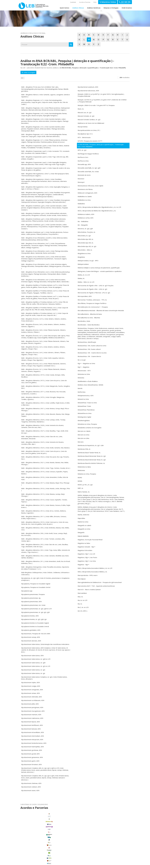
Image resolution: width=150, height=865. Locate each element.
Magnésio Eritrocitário (85, 550)
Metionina (81, 378)
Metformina (81, 392)
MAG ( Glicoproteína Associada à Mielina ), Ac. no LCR (95, 568)
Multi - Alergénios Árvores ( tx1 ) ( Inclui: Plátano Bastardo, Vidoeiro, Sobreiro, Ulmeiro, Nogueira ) (43, 370)
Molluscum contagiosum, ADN (87, 193)
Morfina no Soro (83, 157)
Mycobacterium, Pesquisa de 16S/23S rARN (35, 634)
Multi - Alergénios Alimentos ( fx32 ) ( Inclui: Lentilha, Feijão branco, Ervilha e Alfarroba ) (45, 404)
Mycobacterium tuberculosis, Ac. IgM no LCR (35, 659)
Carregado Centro (37, 836)
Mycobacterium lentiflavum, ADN (32, 725)
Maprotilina (81, 518)
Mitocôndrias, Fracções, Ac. (86, 232)
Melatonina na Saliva (84, 467)
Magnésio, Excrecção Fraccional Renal (90, 540)
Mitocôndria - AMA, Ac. (85, 250)
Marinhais (37, 844)
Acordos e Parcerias (84, 2)
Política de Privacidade (57, 863)
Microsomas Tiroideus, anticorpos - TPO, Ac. (92, 300)
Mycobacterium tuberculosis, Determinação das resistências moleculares (45, 644)
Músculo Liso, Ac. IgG (84, 112)
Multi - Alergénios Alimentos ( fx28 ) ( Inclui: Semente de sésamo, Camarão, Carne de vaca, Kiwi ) (42, 426)
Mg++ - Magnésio (83, 367)
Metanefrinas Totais (84, 406)
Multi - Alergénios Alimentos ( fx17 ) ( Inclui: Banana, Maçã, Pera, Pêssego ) (45, 484)
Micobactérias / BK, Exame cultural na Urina (92, 346)
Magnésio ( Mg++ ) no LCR (86, 554)
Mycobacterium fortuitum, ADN (31, 764)
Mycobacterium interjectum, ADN (32, 739)
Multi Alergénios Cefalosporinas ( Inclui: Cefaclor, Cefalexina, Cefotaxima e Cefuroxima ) (45, 573)
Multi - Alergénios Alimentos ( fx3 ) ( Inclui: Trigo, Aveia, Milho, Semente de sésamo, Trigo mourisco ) (45, 551)
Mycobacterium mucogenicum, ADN (32, 711)
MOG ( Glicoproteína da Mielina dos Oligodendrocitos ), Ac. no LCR (99, 207)
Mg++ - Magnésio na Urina (86, 363)
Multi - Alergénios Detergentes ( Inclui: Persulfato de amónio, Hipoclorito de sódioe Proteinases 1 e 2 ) (45, 568)
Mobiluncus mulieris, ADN (86, 214)
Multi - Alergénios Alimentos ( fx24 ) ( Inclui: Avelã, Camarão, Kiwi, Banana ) (45, 448)
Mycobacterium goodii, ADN (30, 754)
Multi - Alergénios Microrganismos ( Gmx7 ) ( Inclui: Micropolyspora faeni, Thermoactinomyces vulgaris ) (45, 175)
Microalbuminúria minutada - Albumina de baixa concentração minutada (101, 310)
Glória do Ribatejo (37, 842)
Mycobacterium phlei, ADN (30, 704)
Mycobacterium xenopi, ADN (30, 637)
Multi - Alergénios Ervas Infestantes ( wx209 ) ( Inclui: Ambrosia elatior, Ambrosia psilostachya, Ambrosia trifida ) (44, 239)
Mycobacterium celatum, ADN (31, 787)
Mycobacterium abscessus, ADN (88, 91)
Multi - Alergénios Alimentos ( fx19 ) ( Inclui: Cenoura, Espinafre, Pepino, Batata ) (44, 473)
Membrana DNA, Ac (84, 449)
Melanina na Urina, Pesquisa (87, 474)
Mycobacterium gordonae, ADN (31, 750)
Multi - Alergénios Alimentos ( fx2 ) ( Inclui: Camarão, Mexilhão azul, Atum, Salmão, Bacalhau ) (45, 557)
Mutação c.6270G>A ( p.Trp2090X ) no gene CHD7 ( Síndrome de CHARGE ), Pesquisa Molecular (102, 101)
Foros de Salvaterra (37, 839)
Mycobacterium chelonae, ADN (31, 783)
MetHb (80, 388)
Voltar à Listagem (28, 72)
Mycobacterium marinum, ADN (31, 714)
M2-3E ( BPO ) (82, 611)
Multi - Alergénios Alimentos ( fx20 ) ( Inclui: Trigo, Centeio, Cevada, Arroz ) (45, 468)
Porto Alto (37, 847)
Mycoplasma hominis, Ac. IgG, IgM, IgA (33, 619)
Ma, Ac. (80, 604)
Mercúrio (81, 442)
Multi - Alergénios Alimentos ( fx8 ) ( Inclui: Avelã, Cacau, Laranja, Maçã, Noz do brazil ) (44, 534)
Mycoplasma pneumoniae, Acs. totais (33, 605)
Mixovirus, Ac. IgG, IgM (85, 229)
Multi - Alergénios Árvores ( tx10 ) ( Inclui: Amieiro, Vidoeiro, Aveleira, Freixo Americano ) (43, 320)
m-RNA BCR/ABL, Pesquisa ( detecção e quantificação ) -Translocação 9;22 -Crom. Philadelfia (101, 145)
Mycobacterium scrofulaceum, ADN (32, 700)
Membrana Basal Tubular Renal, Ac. (89, 452)
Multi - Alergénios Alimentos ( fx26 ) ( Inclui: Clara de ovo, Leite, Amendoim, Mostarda (42, 437)
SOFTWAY (106, 863)
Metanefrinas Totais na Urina (87, 403)
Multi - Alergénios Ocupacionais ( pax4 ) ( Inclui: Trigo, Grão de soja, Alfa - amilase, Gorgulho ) (45, 158)
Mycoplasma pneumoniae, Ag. (31, 598)
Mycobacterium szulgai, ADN (30, 686)
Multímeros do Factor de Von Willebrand (91, 123)
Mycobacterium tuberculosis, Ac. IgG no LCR (35, 666)
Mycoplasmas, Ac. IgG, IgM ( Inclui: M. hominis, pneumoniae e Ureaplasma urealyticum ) (45, 579)
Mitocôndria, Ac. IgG (84, 236)
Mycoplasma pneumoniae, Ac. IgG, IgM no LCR (36, 609)
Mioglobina (81, 257)
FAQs (94, 2)
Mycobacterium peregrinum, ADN (32, 707)
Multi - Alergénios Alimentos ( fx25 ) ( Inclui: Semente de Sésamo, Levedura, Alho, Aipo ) (42, 443)
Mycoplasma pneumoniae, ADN (31, 601)
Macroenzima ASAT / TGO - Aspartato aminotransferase (96, 586)
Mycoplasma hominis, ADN (30, 616)
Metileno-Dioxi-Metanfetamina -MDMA (90, 385)
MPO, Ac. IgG (82, 150)
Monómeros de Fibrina (85, 189)
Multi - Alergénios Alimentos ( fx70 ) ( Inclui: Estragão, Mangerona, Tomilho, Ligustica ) (42, 398)
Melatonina (81, 470)
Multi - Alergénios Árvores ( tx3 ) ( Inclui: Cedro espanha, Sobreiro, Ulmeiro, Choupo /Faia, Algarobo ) (43, 359)
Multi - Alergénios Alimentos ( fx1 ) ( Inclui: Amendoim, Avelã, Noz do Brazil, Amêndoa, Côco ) (45, 562)
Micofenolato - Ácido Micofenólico (89, 325)
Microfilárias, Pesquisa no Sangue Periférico (92, 303)
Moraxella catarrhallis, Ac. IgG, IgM (89, 168)
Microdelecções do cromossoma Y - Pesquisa (93, 307)
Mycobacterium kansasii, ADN (31, 729)
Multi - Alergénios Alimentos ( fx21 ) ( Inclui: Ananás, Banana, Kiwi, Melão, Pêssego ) (45, 463)
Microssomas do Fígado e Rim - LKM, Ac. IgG (92, 289)
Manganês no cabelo (84, 525)
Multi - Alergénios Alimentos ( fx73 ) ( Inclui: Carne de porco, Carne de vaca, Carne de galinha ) (44, 381)
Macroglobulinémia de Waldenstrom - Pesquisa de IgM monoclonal (99, 582)
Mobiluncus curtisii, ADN (85, 218)
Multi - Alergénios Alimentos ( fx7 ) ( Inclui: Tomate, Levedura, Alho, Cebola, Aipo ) (43, 540)
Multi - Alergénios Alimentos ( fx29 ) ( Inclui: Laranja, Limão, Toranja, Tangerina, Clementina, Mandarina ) (43, 421)
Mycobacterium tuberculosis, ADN (32, 655)
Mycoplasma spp (26, 591)
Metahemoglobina (84, 420)
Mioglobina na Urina (84, 253)
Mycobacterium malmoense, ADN (32, 718)
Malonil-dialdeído (83, 536)
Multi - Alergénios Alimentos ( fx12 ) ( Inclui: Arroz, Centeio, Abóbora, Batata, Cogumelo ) (43, 512)
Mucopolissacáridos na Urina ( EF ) (89, 130)
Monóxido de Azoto (84, 175)
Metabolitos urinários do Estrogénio (89, 428)
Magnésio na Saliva (84, 543)
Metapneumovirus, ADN (85, 395)
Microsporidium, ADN (85, 296)
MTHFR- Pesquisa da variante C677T (90, 141)
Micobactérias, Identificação (87, 342)
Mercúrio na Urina (83, 435)
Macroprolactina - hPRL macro (87, 575)
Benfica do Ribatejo (37, 855)
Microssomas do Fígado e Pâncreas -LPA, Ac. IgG (94, 293)
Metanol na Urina (83, 399)
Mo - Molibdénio (83, 221)
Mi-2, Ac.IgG (82, 360)
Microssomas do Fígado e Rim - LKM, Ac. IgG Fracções (95, 285)
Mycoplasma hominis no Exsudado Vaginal (35, 623)
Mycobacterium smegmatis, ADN (32, 690)
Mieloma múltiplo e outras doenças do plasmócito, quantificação (99, 268)
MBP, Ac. (80, 488)
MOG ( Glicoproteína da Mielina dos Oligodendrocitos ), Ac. (97, 211)
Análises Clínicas (78, 8)
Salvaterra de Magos (37, 849)
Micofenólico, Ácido (84, 321)
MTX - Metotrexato (84, 137)
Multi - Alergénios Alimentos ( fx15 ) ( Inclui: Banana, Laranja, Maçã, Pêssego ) (43, 495)
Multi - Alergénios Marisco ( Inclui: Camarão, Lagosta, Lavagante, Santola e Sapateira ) (45, 96)
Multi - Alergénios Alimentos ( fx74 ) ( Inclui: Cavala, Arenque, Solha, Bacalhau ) (43, 376)
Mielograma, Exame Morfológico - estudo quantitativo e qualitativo (100, 271)
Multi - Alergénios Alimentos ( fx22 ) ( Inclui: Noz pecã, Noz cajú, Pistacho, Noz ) (45, 458)
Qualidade (73, 2)
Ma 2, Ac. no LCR (83, 607)
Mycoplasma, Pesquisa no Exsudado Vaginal (35, 584)
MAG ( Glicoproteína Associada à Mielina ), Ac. (92, 572)
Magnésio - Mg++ (83, 564)
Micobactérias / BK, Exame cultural (89, 349)
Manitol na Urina (83, 522)
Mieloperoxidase (83, 264)
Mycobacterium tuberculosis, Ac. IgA (33, 673)
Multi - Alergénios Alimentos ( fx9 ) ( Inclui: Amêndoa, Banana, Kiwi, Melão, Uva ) (45, 529)
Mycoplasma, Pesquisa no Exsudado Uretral (35, 587)
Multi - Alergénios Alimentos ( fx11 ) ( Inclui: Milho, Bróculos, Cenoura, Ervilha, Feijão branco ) (43, 517)
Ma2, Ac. (80, 597)
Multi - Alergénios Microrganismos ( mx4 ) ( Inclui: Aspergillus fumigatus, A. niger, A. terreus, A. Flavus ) (45, 188)
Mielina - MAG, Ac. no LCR (86, 282)
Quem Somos (64, 8)
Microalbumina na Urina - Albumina (89, 318)
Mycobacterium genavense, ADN (32, 757)
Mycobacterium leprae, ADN (30, 722)
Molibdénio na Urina (84, 200)
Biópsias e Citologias (111, 8)
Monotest (81, 179)
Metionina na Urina (84, 374)
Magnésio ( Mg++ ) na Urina (87, 561)
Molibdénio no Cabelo (85, 196)
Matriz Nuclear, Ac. (84, 492)
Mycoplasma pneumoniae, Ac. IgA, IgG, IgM (35, 612)
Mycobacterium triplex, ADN (30, 682)
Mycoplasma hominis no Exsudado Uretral (35, 626)
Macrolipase (82, 579)
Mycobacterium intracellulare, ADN (32, 732)
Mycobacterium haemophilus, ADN (32, 747)
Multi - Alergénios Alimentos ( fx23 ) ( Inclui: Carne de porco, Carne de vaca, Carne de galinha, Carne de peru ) (44, 452)
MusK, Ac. (81, 109)
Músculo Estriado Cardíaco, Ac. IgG (89, 119)
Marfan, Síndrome (83, 515)
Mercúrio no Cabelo (84, 431)
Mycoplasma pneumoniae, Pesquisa (33, 594)
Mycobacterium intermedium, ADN (32, 736)
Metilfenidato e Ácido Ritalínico (88, 381)
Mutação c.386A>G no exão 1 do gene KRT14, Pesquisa (96, 105)
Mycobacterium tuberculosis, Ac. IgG (33, 670)
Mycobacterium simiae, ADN (30, 693)
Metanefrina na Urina (84, 413)
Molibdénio (81, 204)
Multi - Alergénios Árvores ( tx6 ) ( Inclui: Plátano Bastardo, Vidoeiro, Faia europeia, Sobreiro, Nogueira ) (45, 342)
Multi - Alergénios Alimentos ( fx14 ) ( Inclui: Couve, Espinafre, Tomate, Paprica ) (44, 501)
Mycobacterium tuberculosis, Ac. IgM (33, 663)
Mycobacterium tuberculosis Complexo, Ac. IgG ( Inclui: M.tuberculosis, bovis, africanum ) (44, 678)
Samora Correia (37, 852)
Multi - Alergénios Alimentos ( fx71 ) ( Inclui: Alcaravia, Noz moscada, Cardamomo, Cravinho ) (43, 393)
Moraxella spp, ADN (84, 164)
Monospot (81, 182)
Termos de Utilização (46, 863)
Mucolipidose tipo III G (85, 134)
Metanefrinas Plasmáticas (86, 410)
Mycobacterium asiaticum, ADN (88, 87)
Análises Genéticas (93, 8)
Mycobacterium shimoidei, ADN (31, 697)
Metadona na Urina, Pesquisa (87, 424)
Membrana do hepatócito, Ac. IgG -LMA (91, 445)
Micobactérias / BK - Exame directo (89, 356)
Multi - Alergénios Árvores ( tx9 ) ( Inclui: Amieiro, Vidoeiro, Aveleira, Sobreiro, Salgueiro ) (43, 325)
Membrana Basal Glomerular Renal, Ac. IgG (92, 456)
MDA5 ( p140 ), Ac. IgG (85, 485)
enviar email (70, 829)
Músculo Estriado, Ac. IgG (86, 116)
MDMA (80, 481)
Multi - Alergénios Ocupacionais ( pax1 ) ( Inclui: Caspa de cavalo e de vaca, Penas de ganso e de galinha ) (45, 169)
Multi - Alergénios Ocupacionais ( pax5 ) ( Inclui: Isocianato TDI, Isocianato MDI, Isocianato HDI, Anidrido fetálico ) (45, 152)
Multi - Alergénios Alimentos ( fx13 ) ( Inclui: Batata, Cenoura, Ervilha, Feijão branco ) (45, 506)
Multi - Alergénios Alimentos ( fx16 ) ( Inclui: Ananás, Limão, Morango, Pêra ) (45, 489)
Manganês (81, 532)
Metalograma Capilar (84, 417)
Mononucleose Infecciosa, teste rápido (90, 186)
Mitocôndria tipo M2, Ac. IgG (87, 246)
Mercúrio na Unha (83, 438)
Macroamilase (82, 593)
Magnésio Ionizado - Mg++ (86, 547)
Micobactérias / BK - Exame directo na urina (92, 353)
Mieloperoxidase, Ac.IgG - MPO (88, 261)
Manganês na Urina (84, 529)
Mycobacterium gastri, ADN (30, 761)
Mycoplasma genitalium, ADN (30, 630)
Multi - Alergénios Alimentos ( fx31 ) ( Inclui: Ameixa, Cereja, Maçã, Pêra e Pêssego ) (45, 409)
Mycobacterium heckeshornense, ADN (33, 743)
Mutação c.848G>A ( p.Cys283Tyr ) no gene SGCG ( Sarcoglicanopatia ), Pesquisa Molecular (101, 95)
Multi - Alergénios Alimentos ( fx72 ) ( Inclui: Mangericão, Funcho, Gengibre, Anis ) (45, 387)
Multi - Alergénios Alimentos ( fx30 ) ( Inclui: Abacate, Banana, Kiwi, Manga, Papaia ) (45, 415)
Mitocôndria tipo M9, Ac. (85, 239)
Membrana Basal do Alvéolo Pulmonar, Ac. (91, 463)
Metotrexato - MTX (84, 371)
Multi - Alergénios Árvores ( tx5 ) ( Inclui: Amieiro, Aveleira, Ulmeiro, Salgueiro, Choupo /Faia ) (43, 348)
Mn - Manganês (83, 225)
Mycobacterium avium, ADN (30, 790)
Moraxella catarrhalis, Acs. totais (88, 171)
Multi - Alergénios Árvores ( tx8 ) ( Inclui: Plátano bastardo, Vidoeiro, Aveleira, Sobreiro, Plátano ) (43, 331)
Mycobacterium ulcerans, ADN (31, 641)
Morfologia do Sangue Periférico (88, 154)
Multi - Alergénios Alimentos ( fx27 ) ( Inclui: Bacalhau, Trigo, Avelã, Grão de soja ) (44, 432)
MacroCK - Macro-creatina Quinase (89, 589)
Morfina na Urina (83, 161)
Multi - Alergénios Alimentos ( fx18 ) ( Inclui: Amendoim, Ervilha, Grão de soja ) (44, 478)
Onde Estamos (127, 8)
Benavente (37, 834)
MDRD (80, 477)
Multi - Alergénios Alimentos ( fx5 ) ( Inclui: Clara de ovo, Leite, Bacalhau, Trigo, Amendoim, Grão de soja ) (44, 545)
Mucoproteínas (83, 127)
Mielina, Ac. (81, 278)
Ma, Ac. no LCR (82, 600)
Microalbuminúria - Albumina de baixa (90, 314)
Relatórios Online (108, 2)
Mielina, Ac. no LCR (84, 275)
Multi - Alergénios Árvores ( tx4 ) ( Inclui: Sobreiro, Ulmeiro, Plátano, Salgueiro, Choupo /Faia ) (43, 353)
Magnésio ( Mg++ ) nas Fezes (87, 557)
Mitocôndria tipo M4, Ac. (85, 243)
